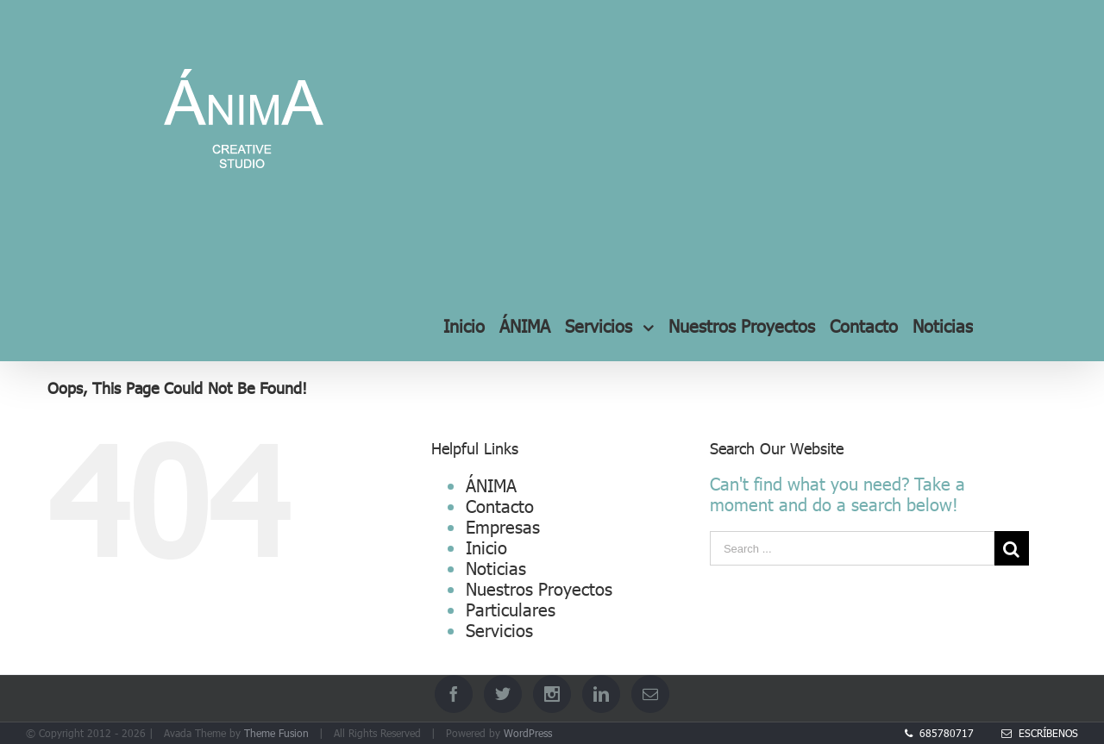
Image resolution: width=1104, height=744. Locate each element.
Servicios (499, 629)
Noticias (496, 567)
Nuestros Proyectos (539, 588)
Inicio (486, 546)
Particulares (510, 608)
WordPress (528, 733)
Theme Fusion (276, 733)
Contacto (500, 505)
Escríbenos (1039, 733)
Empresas (503, 526)
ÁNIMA (491, 484)
